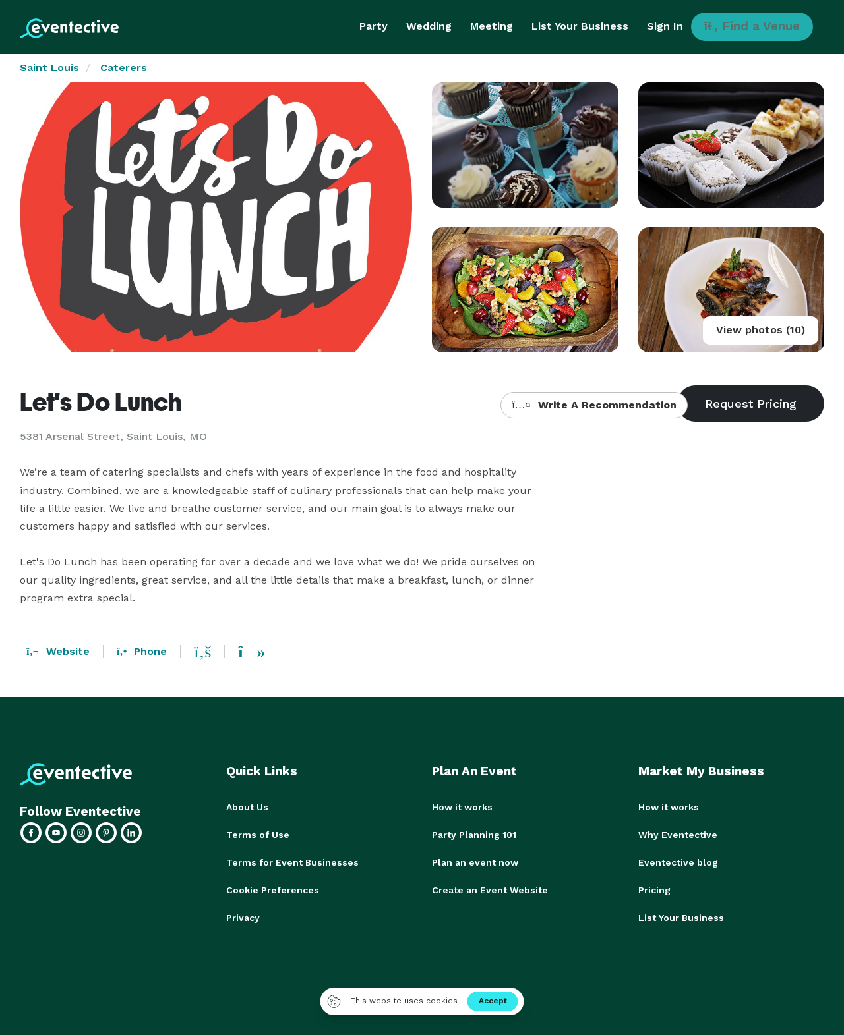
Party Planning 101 (474, 834)
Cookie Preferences (272, 890)
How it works (462, 807)
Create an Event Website (490, 890)
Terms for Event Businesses (292, 862)
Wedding (429, 26)
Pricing (654, 890)
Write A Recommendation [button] (594, 405)
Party (373, 26)
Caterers (123, 67)
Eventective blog (678, 862)
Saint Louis (49, 67)
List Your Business (579, 26)
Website (58, 651)
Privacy (243, 917)
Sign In (665, 26)
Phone (142, 651)
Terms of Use (257, 834)
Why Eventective (677, 834)
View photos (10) (760, 329)
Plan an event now (475, 862)
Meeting (491, 26)
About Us (247, 807)
